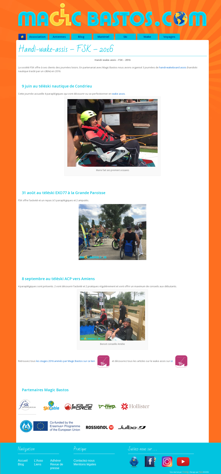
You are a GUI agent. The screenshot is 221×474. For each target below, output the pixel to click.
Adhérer (55, 460)
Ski (125, 36)
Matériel (103, 36)
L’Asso (38, 460)
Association (37, 36)
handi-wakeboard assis (172, 67)
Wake (147, 36)
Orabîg (185, 472)
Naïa (201, 472)
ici (179, 361)
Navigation (26, 450)
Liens (37, 464)
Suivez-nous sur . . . (142, 450)
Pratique (80, 450)
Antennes (59, 36)
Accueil (23, 460)
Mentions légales (85, 464)
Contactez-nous (84, 460)
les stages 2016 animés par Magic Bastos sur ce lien (65, 361)
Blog (81, 36)
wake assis (118, 93)
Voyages (169, 36)
